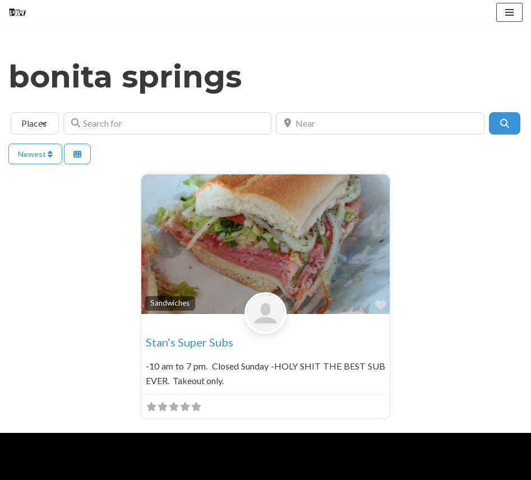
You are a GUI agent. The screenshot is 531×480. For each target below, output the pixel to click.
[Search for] (167, 123)
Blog (100, 468)
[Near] (380, 123)
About (62, 468)
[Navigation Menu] (509, 12)
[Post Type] (35, 123)
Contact (140, 468)
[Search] (504, 123)
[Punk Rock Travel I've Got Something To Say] (17, 12)
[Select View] (77, 154)
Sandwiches (170, 302)
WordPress (105, 444)
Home (23, 468)
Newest (35, 154)
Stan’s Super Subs (189, 342)
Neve (18, 444)
